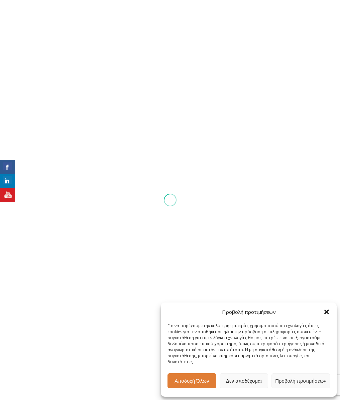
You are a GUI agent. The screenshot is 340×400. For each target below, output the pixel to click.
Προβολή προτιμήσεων (300, 381)
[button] (326, 312)
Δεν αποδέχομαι (244, 381)
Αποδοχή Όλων (192, 381)
